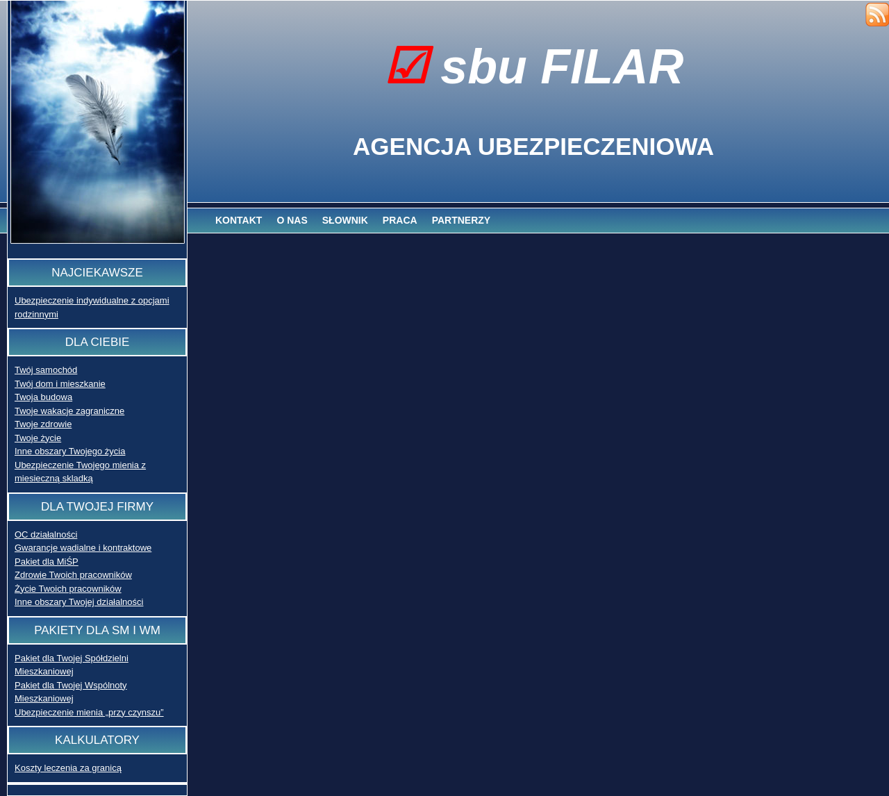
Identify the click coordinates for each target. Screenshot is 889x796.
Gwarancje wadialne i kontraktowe (83, 547)
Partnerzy (461, 220)
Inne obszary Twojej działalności (79, 602)
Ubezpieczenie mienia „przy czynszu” (89, 712)
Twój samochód (46, 370)
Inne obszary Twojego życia (70, 451)
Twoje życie (38, 438)
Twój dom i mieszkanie (60, 384)
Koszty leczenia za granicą (68, 768)
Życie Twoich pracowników (68, 588)
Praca (400, 220)
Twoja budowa (43, 397)
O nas (291, 220)
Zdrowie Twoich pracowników (73, 575)
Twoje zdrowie (43, 424)
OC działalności (46, 534)
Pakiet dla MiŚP (46, 561)
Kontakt (238, 220)
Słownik (345, 220)
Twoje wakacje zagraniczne (69, 411)
